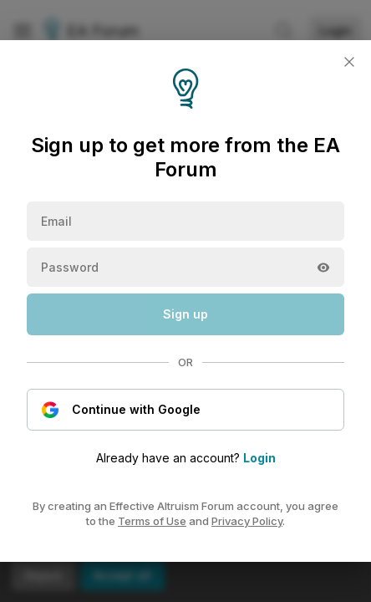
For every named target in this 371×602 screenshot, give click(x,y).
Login (259, 458)
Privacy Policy (246, 521)
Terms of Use (152, 521)
